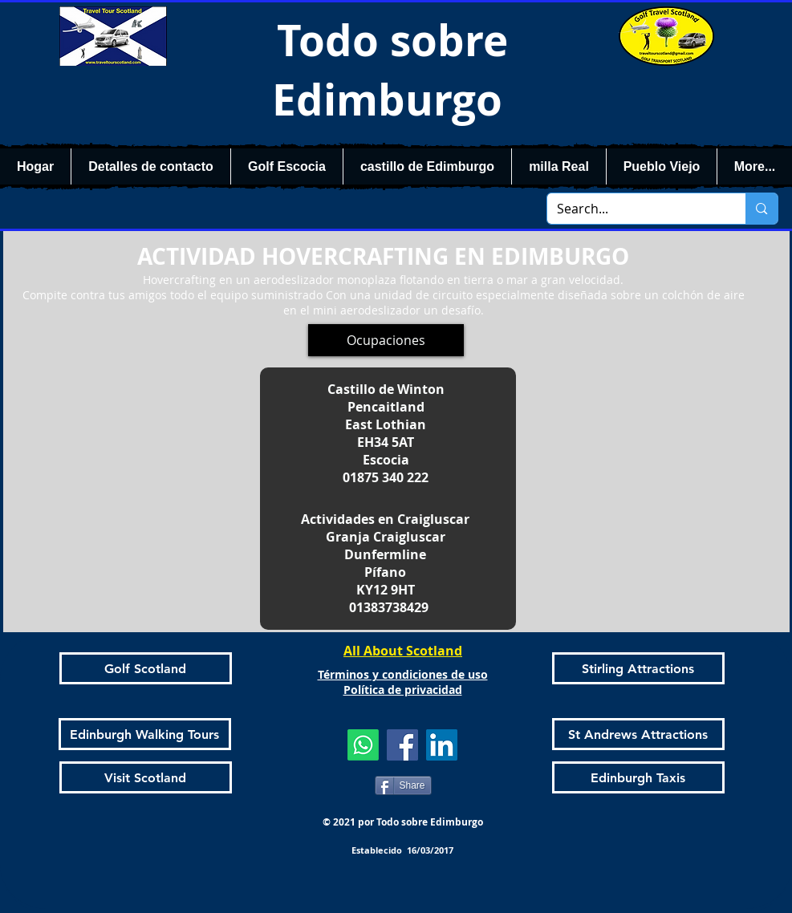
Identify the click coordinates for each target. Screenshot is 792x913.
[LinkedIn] (441, 745)
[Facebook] (402, 745)
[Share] (403, 785)
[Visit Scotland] (145, 777)
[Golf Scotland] (145, 668)
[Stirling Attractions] (638, 668)
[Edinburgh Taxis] (638, 777)
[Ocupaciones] (386, 340)
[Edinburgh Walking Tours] (145, 734)
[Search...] (635, 208)
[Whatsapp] (363, 745)
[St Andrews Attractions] (638, 734)
